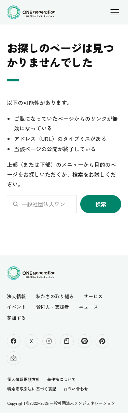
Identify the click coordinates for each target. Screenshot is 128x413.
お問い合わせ (75, 389)
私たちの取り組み (55, 296)
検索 (100, 204)
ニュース (88, 306)
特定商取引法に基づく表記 (31, 389)
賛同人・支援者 (52, 306)
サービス (93, 296)
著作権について (61, 379)
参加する (16, 317)
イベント (16, 306)
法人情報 (16, 296)
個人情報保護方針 (23, 379)
